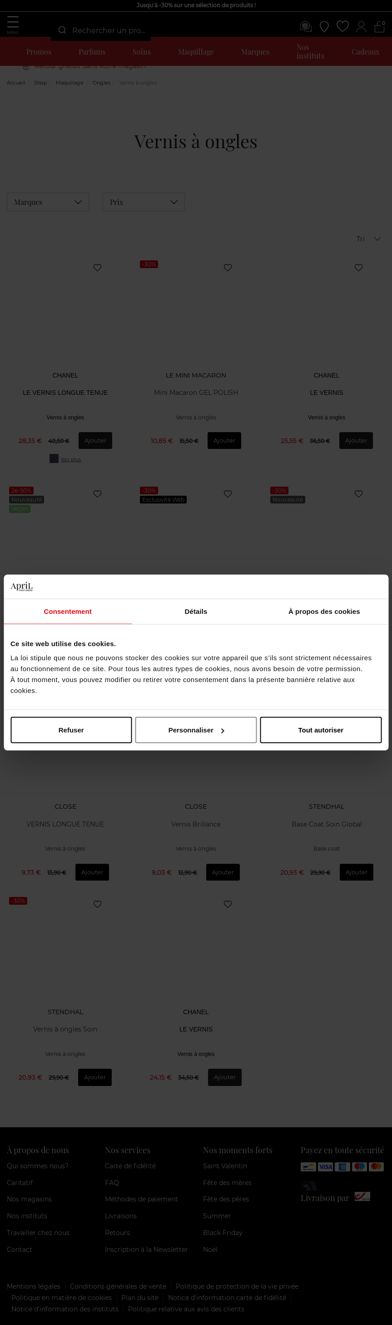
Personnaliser (196, 730)
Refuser (71, 730)
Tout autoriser (320, 730)
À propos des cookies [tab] (324, 611)
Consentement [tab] (67, 611)
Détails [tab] (196, 611)
